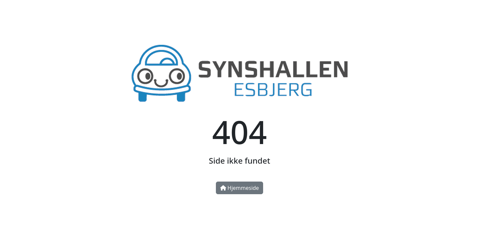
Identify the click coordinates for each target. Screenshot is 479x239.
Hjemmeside (239, 188)
